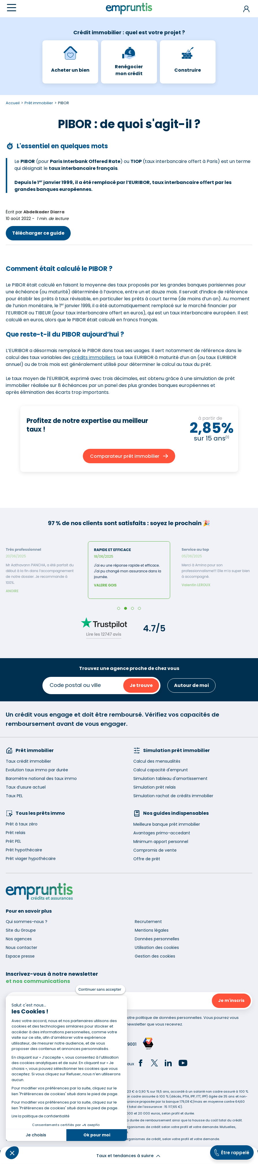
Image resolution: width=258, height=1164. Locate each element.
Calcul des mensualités (156, 761)
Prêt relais (15, 833)
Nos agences (19, 939)
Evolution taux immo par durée (37, 770)
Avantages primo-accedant (161, 833)
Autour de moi (191, 685)
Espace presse (20, 956)
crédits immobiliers (93, 357)
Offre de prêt (146, 859)
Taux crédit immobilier (28, 761)
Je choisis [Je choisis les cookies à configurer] (36, 1135)
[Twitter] (154, 1063)
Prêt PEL (13, 841)
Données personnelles (157, 939)
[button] (12, 1153)
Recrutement (148, 921)
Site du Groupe (21, 930)
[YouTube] (183, 1064)
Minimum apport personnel (160, 841)
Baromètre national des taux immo (41, 778)
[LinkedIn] (168, 1063)
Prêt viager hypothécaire (31, 858)
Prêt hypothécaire (24, 850)
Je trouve (141, 685)
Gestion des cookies (155, 956)
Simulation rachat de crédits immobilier (173, 796)
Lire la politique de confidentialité (40, 1116)
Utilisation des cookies (157, 947)
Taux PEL (14, 796)
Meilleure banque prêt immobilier (166, 824)
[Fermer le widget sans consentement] (100, 989)
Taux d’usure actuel (26, 787)
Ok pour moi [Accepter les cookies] (96, 1135)
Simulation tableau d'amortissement (170, 778)
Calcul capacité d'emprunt (160, 770)
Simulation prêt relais (154, 787)
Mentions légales (152, 930)
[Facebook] (140, 1063)
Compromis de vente (155, 850)
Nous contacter (21, 947)
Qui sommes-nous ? (26, 921)
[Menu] (11, 8)
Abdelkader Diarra (43, 212)
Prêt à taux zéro (22, 824)
